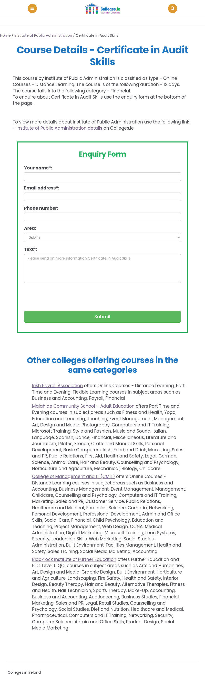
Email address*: (41, 188)
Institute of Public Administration (43, 35)
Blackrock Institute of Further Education (74, 559)
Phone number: (41, 208)
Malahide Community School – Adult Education (83, 406)
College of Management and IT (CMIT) (73, 476)
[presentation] (63, 297)
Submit (102, 316)
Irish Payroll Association (57, 386)
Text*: (30, 249)
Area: (30, 228)
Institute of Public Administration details (59, 128)
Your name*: (38, 168)
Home (5, 35)
